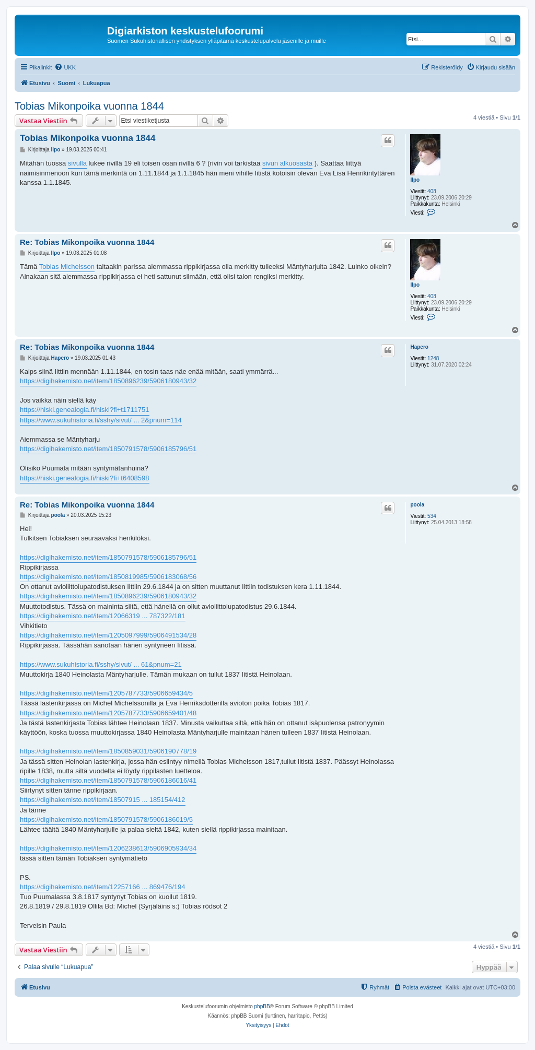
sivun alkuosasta (287, 163)
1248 (433, 358)
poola (417, 505)
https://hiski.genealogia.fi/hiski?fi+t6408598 (84, 478)
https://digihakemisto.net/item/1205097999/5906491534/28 (108, 635)
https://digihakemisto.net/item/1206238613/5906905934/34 (108, 848)
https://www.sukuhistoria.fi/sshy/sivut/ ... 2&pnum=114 (101, 420)
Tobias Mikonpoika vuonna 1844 (89, 106)
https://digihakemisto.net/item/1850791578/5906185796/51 (108, 449)
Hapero (419, 347)
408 (431, 191)
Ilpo (415, 180)
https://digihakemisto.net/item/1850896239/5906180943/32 (108, 381)
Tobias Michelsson (67, 266)
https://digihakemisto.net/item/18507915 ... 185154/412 (102, 800)
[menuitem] (65, 67)
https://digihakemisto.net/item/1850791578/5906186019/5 (106, 819)
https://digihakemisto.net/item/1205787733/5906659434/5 (106, 693)
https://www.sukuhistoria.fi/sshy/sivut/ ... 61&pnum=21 (101, 664)
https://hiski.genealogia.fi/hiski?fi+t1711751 (84, 410)
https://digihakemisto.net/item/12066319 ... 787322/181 (102, 616)
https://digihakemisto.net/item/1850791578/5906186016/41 (108, 780)
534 (431, 516)
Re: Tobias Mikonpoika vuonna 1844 (87, 242)
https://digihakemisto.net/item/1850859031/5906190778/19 (108, 751)
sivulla (77, 163)
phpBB (262, 1006)
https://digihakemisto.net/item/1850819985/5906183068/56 (108, 577)
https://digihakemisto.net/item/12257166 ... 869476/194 (102, 887)
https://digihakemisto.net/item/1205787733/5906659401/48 (108, 713)
